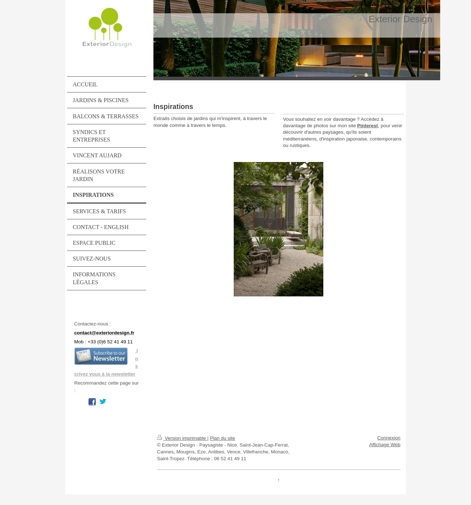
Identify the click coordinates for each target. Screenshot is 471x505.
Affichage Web (384, 444)
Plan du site (223, 438)
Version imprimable (182, 438)
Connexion (388, 437)
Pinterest (367, 125)
